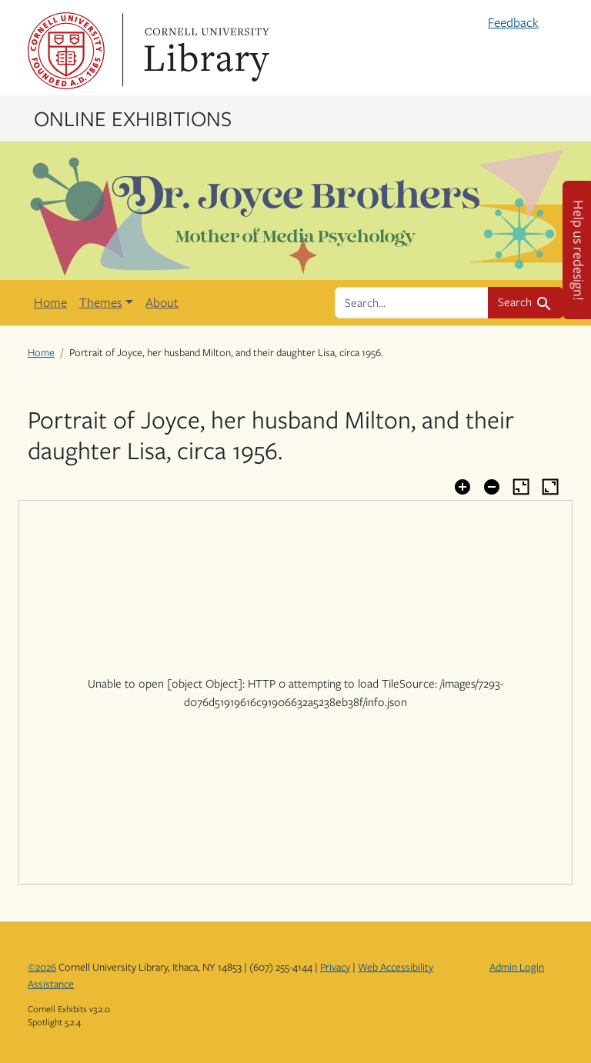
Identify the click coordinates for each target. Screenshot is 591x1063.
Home (50, 302)
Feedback (513, 22)
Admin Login (516, 967)
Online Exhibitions (133, 118)
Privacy (335, 967)
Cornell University (66, 50)
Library (204, 50)
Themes (100, 302)
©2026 (42, 967)
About (162, 302)
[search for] (412, 302)
